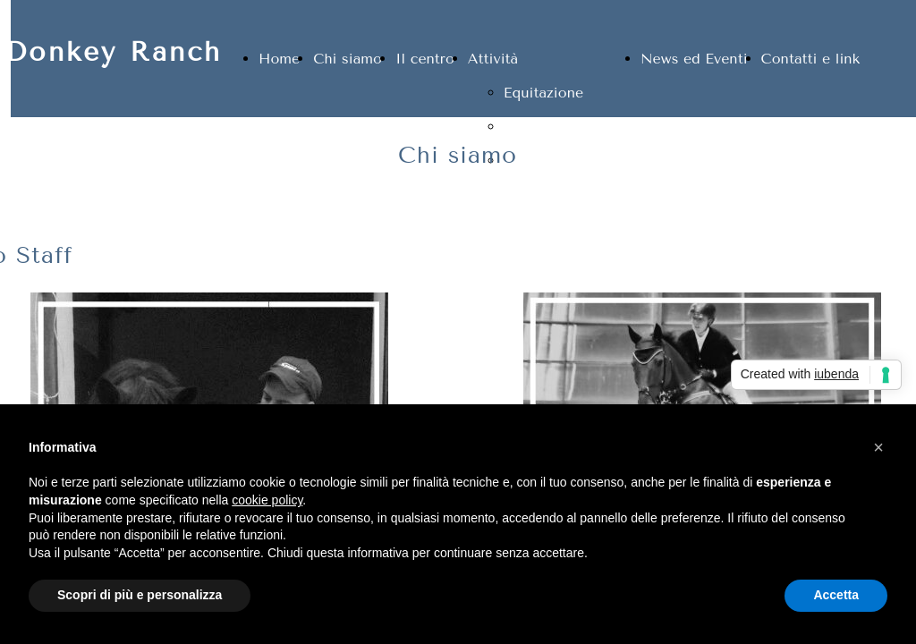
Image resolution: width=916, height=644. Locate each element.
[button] (878, 447)
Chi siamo (347, 58)
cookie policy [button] (267, 500)
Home (279, 58)
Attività (493, 58)
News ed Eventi (694, 58)
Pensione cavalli (559, 126)
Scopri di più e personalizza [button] (139, 595)
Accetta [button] (836, 595)
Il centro (424, 58)
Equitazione (543, 92)
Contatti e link (811, 58)
